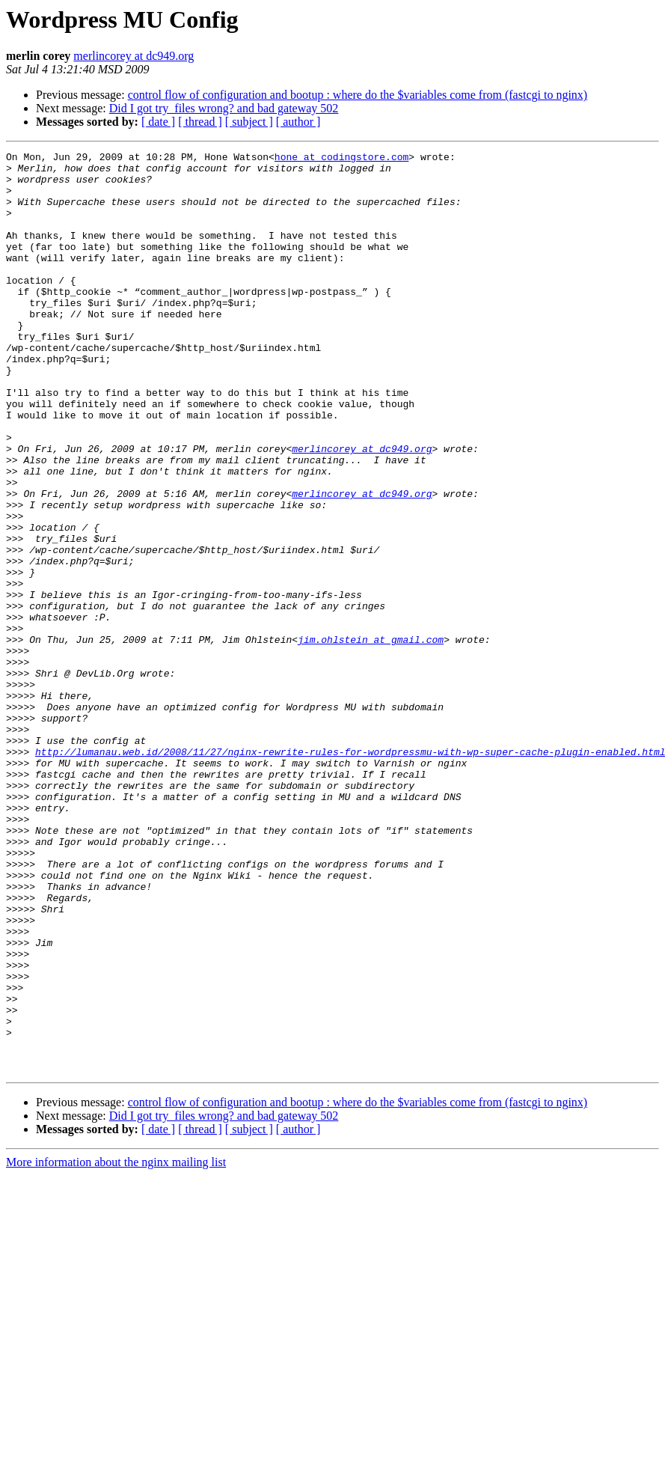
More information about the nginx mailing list (116, 1346)
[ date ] (158, 121)
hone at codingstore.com (341, 158)
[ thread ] (200, 121)
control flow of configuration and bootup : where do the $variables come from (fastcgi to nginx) (358, 94)
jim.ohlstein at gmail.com (371, 738)
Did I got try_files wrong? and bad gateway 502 (224, 108)
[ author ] (298, 121)
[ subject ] (249, 121)
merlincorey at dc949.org (133, 55)
